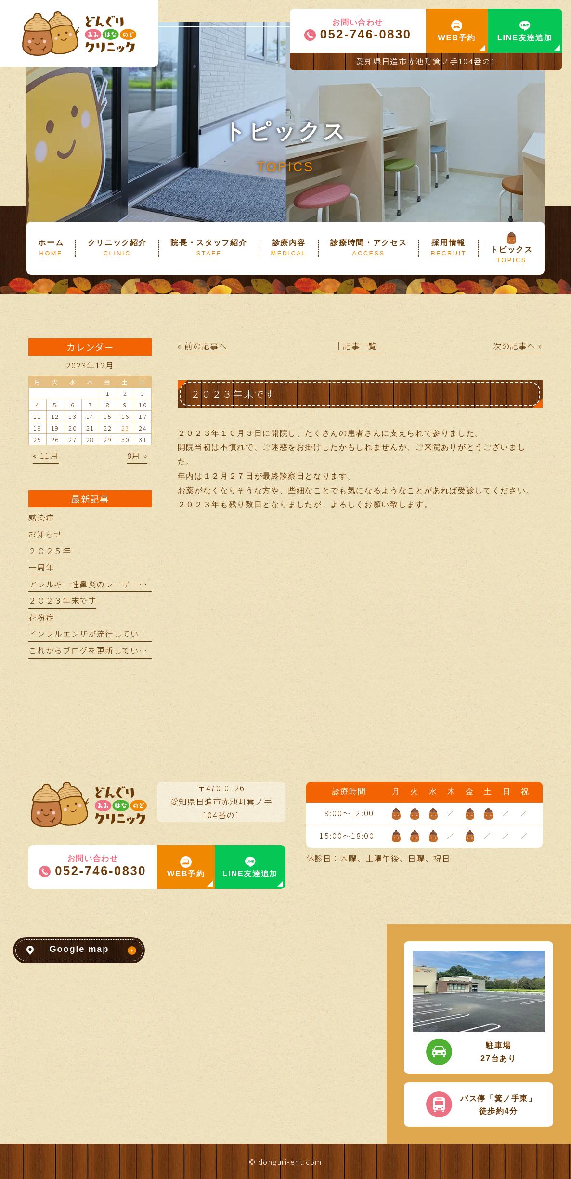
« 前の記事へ (202, 346)
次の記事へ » (518, 346)
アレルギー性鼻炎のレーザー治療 (92, 584)
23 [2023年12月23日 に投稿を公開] (125, 427)
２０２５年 (49, 551)
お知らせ (45, 534)
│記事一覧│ (360, 346)
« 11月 (45, 455)
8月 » (137, 455)
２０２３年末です (62, 600)
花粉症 (41, 617)
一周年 (41, 567)
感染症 (41, 517)
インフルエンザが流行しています (92, 633)
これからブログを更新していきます (96, 650)
